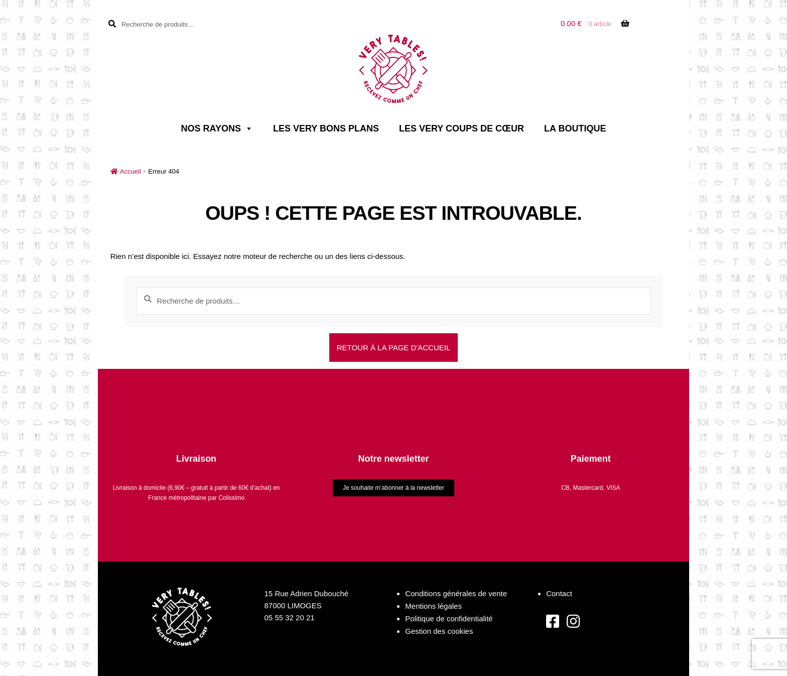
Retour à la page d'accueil (394, 347)
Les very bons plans (326, 128)
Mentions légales (433, 606)
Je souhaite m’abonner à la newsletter (393, 487)
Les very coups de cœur (461, 128)
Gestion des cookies (439, 631)
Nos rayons (217, 128)
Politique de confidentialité (448, 618)
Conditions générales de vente (456, 593)
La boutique (575, 128)
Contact (559, 593)
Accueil (130, 171)
